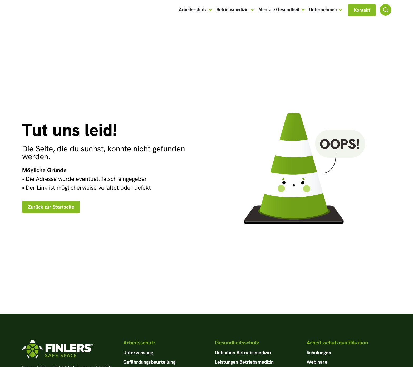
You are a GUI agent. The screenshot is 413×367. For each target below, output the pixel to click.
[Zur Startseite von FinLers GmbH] (49, 10)
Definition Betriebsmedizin (243, 352)
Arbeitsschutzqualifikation (337, 342)
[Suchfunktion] (385, 10)
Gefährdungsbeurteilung (149, 362)
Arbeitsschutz (139, 342)
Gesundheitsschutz (237, 342)
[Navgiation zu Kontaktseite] (362, 10)
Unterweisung (138, 352)
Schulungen (319, 352)
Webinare (317, 362)
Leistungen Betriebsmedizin (244, 362)
